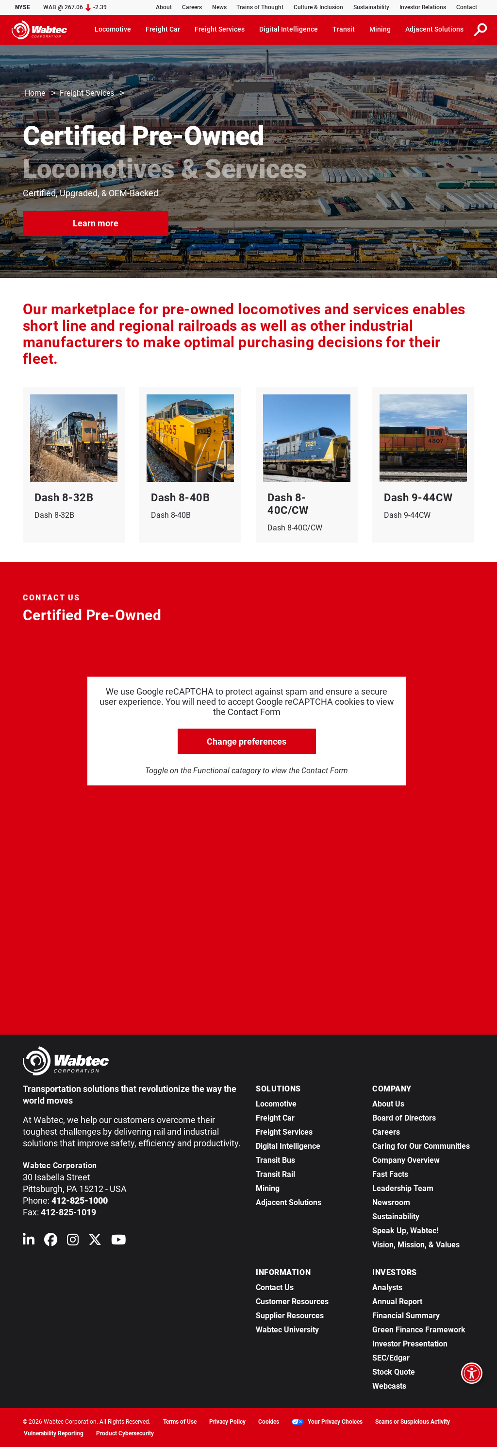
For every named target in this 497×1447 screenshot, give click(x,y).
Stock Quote (393, 1372)
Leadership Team (402, 1188)
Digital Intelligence (288, 1146)
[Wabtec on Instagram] (73, 1241)
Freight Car (275, 1118)
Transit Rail (275, 1174)
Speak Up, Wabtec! (405, 1230)
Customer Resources (292, 1301)
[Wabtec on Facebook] (50, 1241)
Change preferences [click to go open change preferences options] (246, 741)
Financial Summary (406, 1315)
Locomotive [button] (113, 29)
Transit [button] (343, 29)
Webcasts (389, 1386)
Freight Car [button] (163, 29)
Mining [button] (380, 29)
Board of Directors (404, 1118)
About (164, 7)
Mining (268, 1188)
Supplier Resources (290, 1315)
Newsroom (391, 1202)
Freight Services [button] (220, 29)
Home (35, 93)
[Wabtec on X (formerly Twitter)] (94, 1241)
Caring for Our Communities (421, 1146)
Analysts (387, 1287)
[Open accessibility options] (471, 1373)
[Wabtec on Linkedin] (28, 1241)
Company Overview (406, 1160)
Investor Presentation (409, 1343)
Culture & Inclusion (318, 7)
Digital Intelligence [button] (288, 29)
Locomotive (276, 1103)
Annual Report (397, 1301)
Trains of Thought (259, 7)
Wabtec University (287, 1329)
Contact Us (275, 1287)
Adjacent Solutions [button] (434, 29)
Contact (466, 7)
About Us (388, 1103)
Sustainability (371, 7)
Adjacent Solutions (288, 1202)
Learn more (95, 223)
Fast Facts (390, 1174)
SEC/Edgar (391, 1357)
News (219, 7)
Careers (192, 7)
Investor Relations (422, 7)
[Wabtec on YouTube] (118, 1241)
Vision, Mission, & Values (416, 1244)
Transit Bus (275, 1160)
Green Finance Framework (418, 1329)
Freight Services (87, 93)
